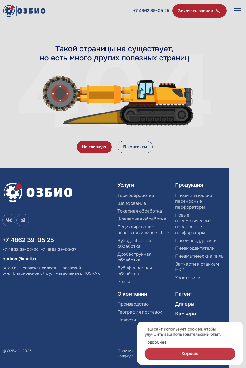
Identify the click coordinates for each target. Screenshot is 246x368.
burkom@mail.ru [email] (19, 259)
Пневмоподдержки (195, 240)
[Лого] (24, 11)
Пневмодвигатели (195, 248)
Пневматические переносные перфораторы (193, 201)
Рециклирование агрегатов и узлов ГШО (143, 230)
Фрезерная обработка (141, 219)
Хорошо (190, 354)
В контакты (135, 147)
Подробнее (156, 342)
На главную (94, 147)
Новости (126, 320)
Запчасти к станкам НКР (197, 267)
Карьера (185, 314)
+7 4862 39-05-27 (58, 249)
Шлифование (131, 203)
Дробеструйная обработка (134, 257)
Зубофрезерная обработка (134, 271)
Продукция (189, 185)
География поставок (139, 312)
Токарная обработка (139, 211)
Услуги (125, 185)
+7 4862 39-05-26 (20, 249)
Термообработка (135, 195)
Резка (123, 282)
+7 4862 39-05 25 (151, 10)
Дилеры (184, 304)
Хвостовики (187, 278)
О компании (132, 294)
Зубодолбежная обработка (134, 243)
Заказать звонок (195, 11)
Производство (133, 304)
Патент (183, 294)
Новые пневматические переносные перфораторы (193, 224)
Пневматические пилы (199, 256)
